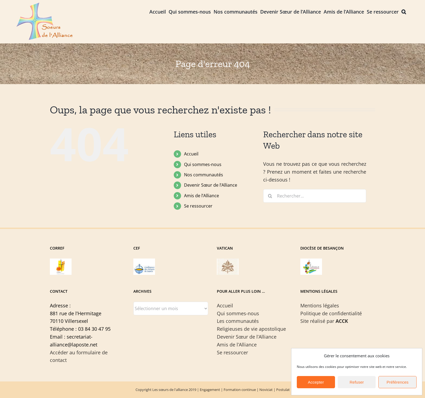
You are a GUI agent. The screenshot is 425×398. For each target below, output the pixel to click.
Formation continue (240, 389)
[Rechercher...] (314, 196)
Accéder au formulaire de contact (79, 356)
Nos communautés (203, 175)
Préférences (397, 382)
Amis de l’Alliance (201, 196)
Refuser (357, 382)
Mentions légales (319, 305)
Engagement (210, 389)
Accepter (316, 382)
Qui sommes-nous (202, 164)
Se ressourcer (198, 206)
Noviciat (266, 389)
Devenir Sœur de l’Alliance (210, 185)
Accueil (191, 154)
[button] (403, 11)
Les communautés (238, 321)
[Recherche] (270, 196)
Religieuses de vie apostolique (251, 329)
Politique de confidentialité (331, 313)
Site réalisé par (324, 321)
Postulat (283, 389)
